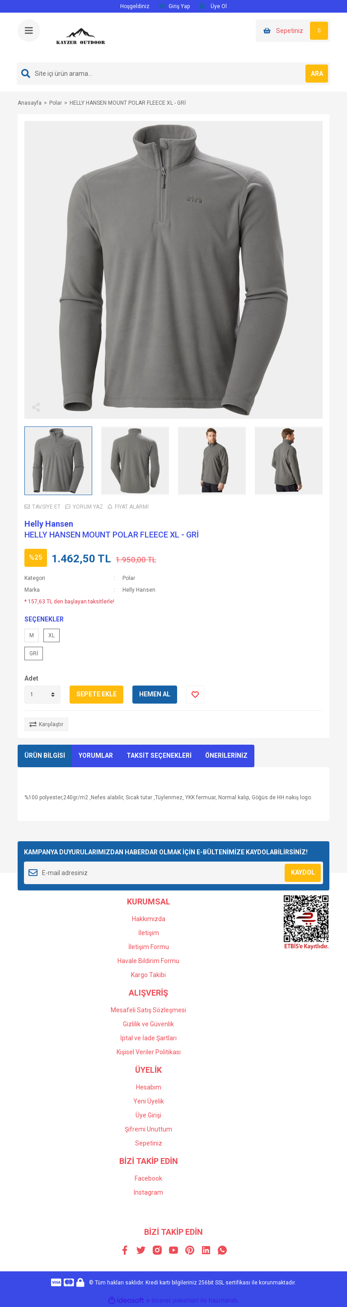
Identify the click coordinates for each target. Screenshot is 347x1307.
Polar (128, 578)
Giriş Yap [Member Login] (174, 6)
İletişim (148, 932)
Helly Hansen (48, 523)
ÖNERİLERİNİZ (226, 755)
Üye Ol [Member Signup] (213, 6)
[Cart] (293, 30)
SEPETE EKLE (96, 694)
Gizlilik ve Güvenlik (148, 1024)
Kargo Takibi (148, 974)
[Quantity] (42, 695)
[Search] (173, 73)
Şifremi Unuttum (148, 1129)
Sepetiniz (148, 1143)
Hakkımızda (148, 918)
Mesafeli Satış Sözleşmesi (148, 1010)
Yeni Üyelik (148, 1101)
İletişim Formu (148, 946)
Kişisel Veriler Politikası (149, 1052)
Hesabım (148, 1087)
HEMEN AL (154, 694)
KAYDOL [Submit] (303, 872)
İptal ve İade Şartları (148, 1038)
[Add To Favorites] (195, 695)
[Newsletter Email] (173, 873)
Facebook (148, 1178)
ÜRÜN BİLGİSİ (44, 755)
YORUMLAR (96, 755)
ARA (317, 73)
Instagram (148, 1192)
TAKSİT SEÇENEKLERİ (159, 755)
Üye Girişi (148, 1115)
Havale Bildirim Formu (148, 960)
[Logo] (80, 37)
